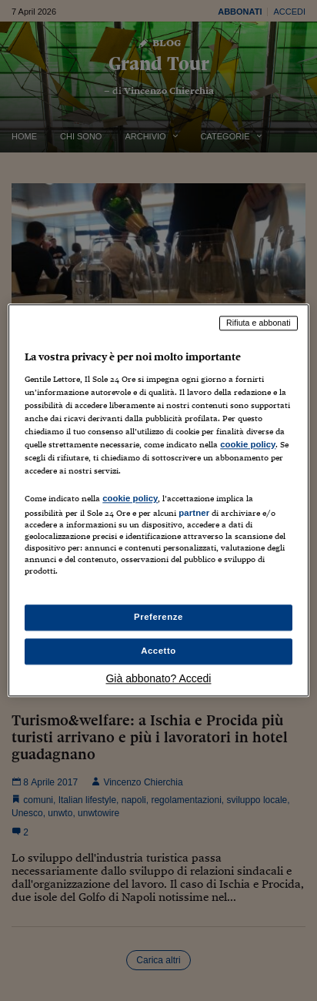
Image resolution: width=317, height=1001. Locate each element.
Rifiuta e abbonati (258, 322)
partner (194, 512)
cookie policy (247, 444)
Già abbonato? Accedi (158, 679)
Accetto (158, 651)
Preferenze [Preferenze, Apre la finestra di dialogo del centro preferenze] (158, 617)
